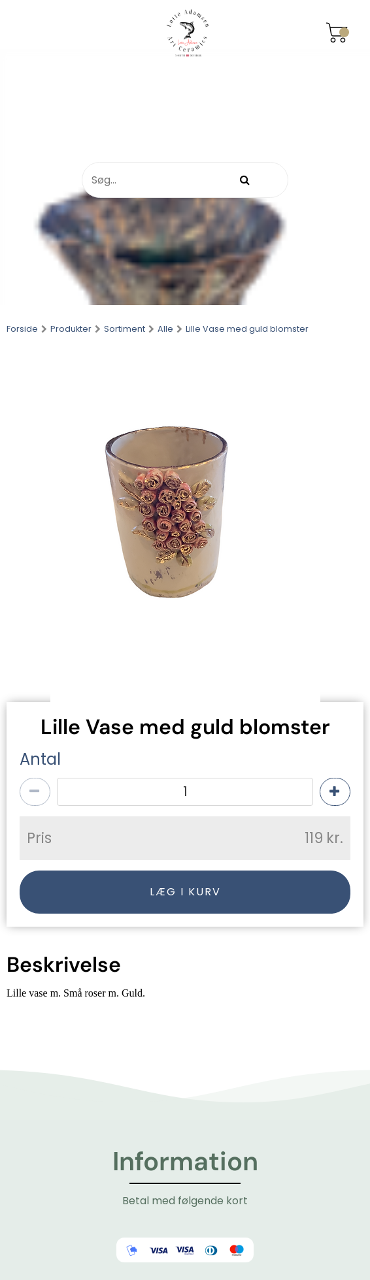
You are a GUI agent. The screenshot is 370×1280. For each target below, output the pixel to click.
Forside (22, 329)
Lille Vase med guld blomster (247, 329)
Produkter (71, 329)
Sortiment (124, 329)
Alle (165, 329)
